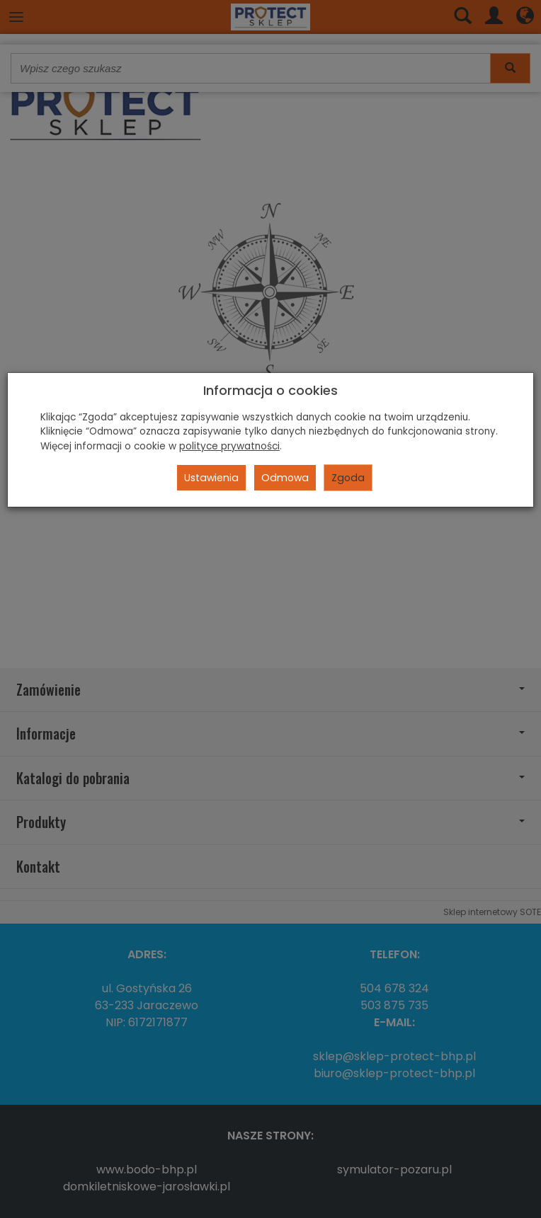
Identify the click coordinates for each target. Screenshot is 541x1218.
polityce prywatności (229, 446)
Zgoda (348, 478)
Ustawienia (211, 478)
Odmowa (285, 478)
